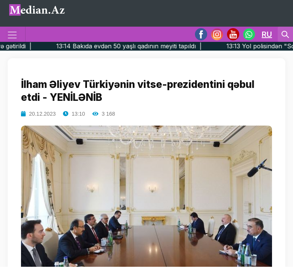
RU (267, 34)
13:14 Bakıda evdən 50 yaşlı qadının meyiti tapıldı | (140, 46)
